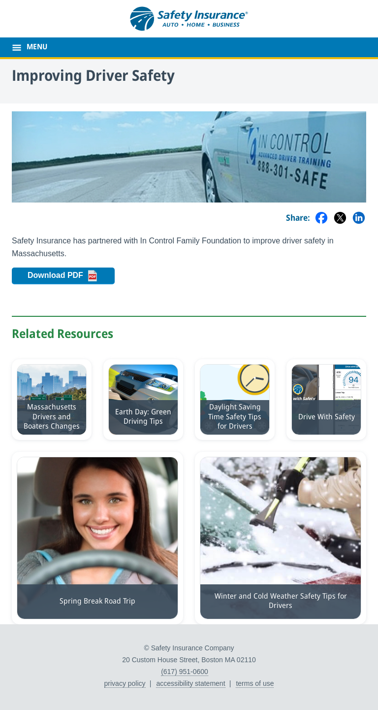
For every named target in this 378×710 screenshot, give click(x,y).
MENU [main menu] (37, 47)
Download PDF (71, 276)
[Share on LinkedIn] (358, 218)
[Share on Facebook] (321, 218)
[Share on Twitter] (340, 218)
